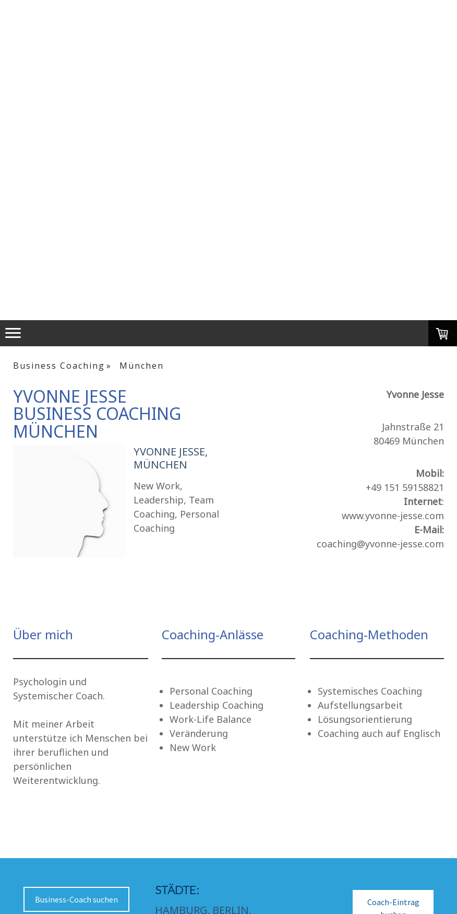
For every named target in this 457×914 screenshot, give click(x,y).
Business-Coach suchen (76, 899)
